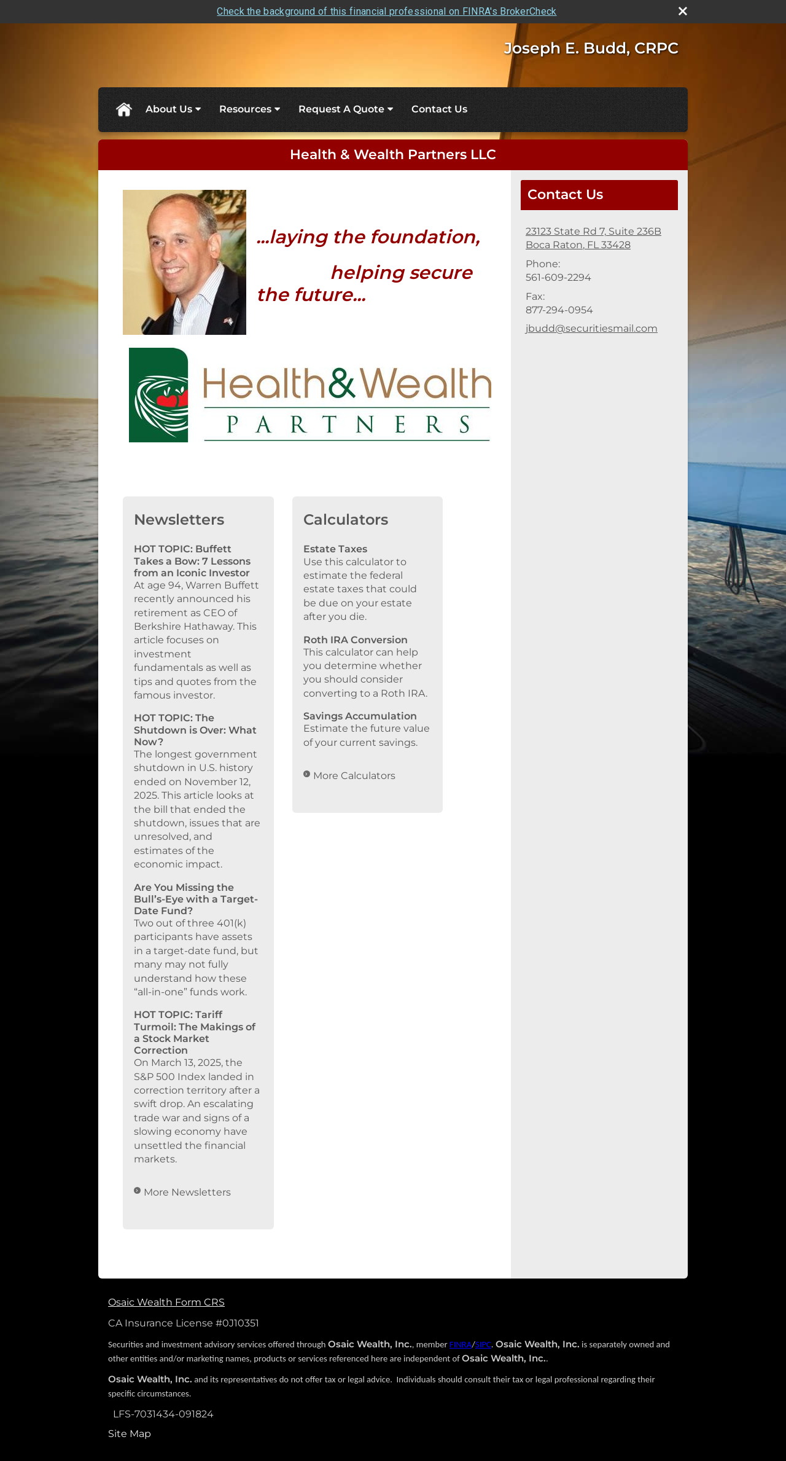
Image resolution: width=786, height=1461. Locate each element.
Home (123, 109)
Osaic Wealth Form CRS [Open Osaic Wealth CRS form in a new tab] (166, 1302)
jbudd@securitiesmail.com (592, 328)
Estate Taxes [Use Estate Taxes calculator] (335, 549)
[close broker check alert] (683, 11)
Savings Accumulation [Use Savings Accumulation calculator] (360, 716)
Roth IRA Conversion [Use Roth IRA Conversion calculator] (355, 640)
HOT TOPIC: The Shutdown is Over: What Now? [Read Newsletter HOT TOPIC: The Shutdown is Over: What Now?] (195, 729)
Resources (245, 109)
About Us (169, 109)
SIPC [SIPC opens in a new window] (483, 1344)
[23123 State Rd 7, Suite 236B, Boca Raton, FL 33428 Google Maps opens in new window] (593, 239)
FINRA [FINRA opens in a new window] (460, 1344)
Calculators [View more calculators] (345, 519)
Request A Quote (341, 109)
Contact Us (439, 109)
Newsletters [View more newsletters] (179, 519)
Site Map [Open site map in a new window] (129, 1433)
